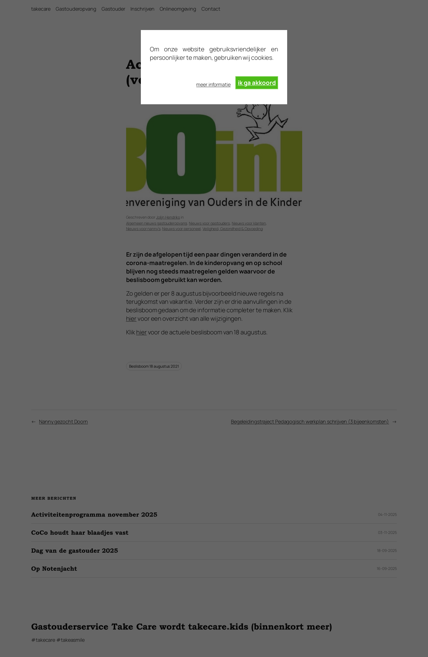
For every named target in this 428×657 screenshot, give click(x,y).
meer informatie (213, 84)
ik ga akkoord (257, 83)
